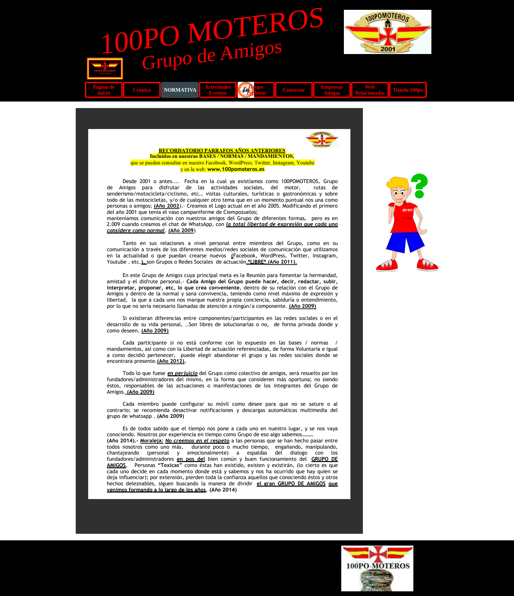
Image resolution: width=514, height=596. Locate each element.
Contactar (294, 90)
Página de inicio (104, 90)
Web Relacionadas (370, 90)
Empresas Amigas (332, 90)
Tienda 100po (408, 90)
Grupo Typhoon (256, 90)
